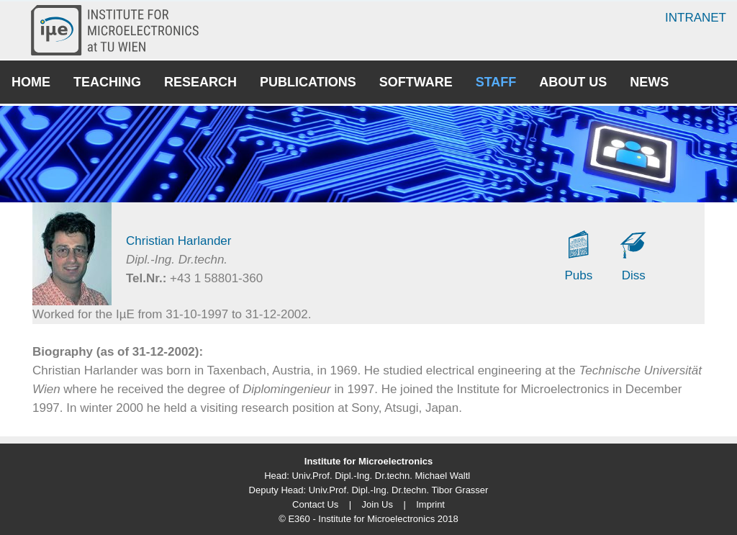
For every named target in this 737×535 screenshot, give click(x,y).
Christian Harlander (178, 241)
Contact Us (315, 504)
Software (416, 82)
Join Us (377, 504)
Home (31, 82)
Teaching (107, 82)
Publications (308, 82)
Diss (634, 275)
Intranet (695, 17)
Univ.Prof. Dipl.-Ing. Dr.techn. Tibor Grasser (399, 490)
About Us (573, 82)
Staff (496, 82)
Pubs (579, 275)
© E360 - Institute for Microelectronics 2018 (368, 518)
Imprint (430, 504)
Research (200, 82)
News (649, 82)
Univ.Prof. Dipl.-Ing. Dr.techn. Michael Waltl (380, 475)
